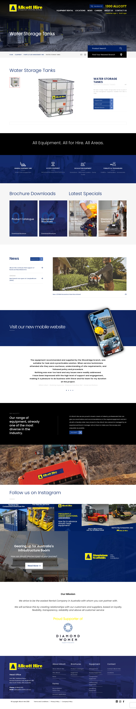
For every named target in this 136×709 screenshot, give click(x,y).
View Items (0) (98, 6)
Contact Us (121, 10)
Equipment (18, 55)
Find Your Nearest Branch (103, 54)
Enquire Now (98, 100)
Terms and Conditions (41, 706)
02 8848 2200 (19, 687)
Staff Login (123, 13)
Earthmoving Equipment (93, 683)
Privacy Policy (55, 706)
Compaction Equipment (93, 678)
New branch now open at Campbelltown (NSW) (22, 279)
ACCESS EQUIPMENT (53, 168)
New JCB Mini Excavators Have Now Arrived (67, 294)
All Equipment (93, 669)
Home (11, 55)
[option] (55, 98)
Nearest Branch (99, 107)
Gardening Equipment (92, 689)
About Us (108, 10)
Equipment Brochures (74, 674)
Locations (80, 10)
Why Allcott (56, 673)
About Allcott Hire (58, 669)
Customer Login (111, 13)
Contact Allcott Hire (114, 669)
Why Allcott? (74, 432)
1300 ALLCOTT (116, 6)
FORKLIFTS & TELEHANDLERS (113, 168)
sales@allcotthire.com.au (22, 689)
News (89, 10)
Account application (59, 694)
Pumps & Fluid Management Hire (34, 55)
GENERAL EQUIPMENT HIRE (23, 168)
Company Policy (67, 706)
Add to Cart (98, 104)
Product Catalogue (77, 669)
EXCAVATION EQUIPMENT (82, 168)
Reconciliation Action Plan (57, 689)
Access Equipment (95, 673)
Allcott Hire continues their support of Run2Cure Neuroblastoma (21, 269)
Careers (98, 10)
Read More (33, 565)
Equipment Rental (65, 10)
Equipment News (35, 259)
